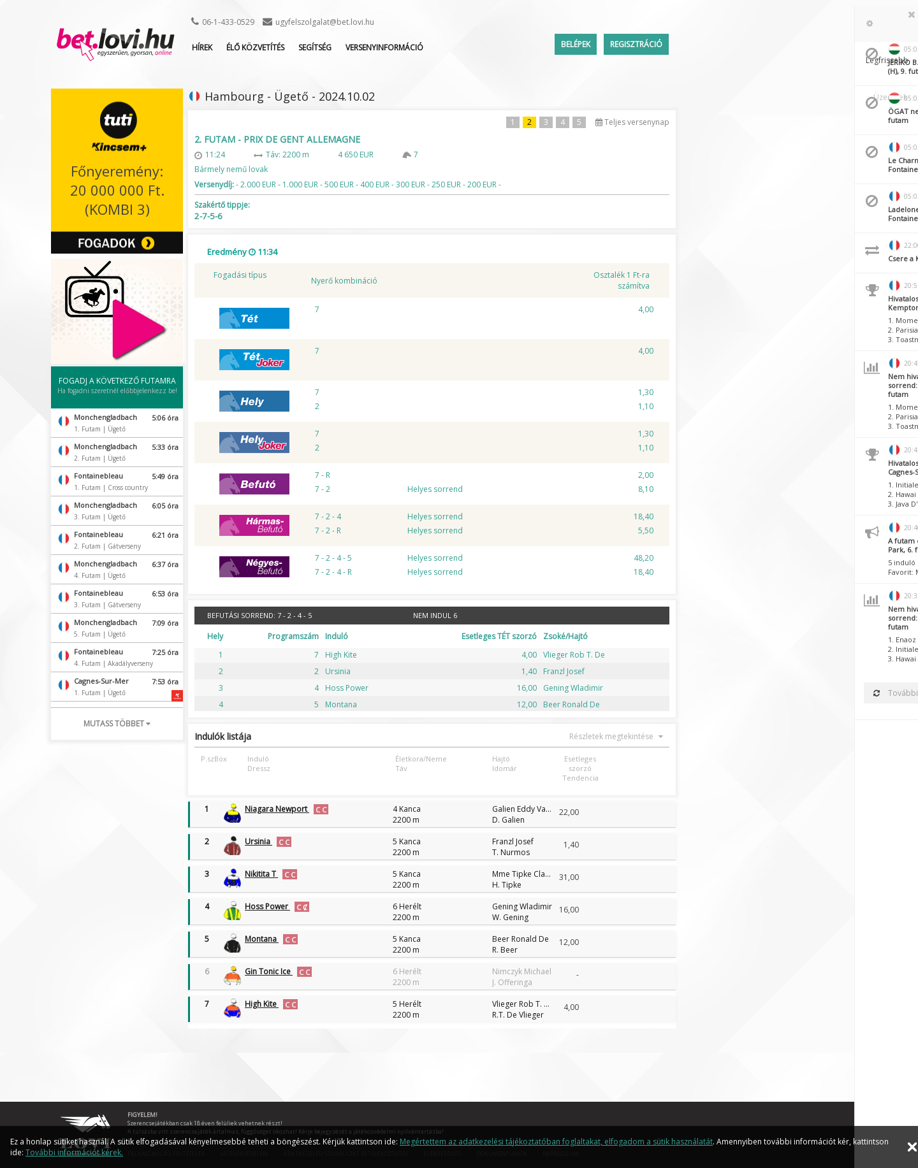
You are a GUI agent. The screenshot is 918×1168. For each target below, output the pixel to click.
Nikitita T (261, 874)
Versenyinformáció (384, 47)
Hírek (202, 47)
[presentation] (783, 24)
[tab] (783, 24)
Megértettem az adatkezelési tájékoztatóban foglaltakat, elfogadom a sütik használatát (556, 1141)
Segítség (315, 47)
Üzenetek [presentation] (890, 24)
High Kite (262, 1004)
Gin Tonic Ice (269, 971)
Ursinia (258, 841)
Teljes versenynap (632, 122)
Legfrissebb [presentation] (830, 24)
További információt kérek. (74, 1152)
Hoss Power (267, 906)
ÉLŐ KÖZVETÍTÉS (255, 47)
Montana (262, 939)
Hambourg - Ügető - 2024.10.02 (290, 96)
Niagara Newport (277, 809)
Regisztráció (636, 44)
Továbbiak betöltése (832, 693)
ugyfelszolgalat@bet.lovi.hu (324, 22)
